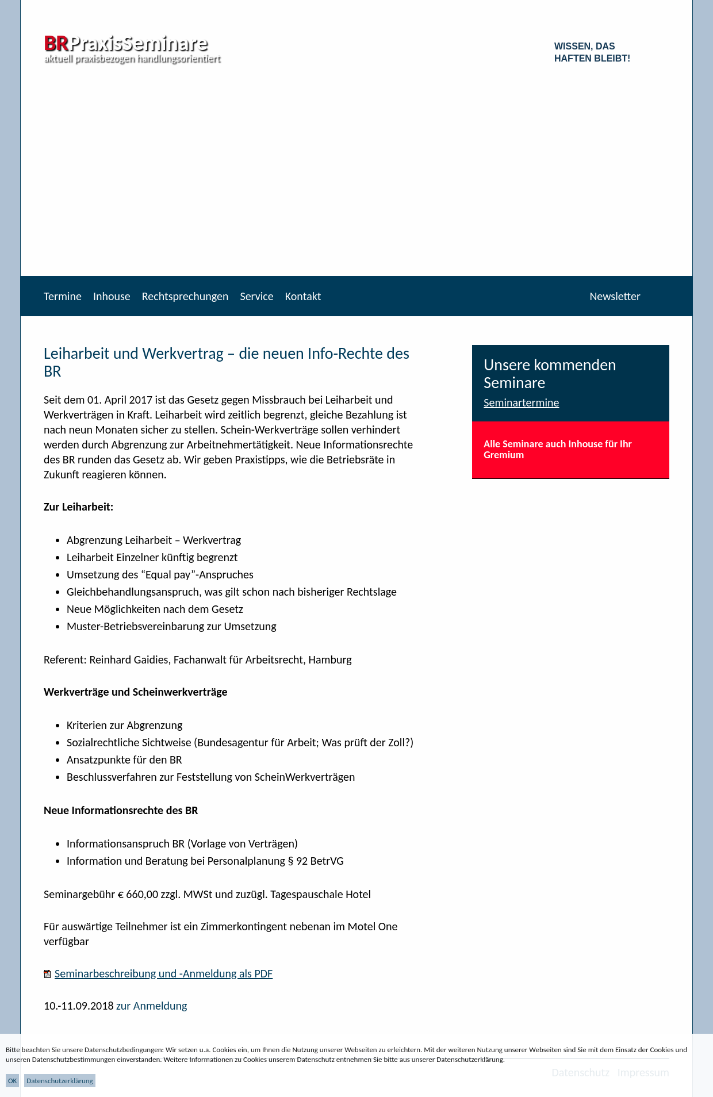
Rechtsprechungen (185, 296)
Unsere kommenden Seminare (550, 374)
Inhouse (112, 296)
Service (256, 296)
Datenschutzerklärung (59, 1080)
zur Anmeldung (151, 1005)
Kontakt (303, 296)
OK (12, 1080)
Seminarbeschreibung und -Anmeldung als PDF (164, 973)
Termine (63, 296)
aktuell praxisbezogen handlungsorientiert (132, 58)
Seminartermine (521, 402)
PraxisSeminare (126, 42)
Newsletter (615, 296)
